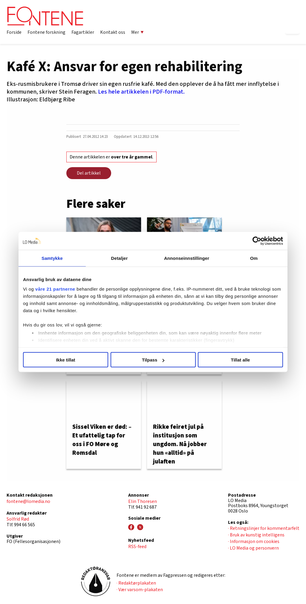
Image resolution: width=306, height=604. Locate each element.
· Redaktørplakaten (136, 583)
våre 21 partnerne (55, 288)
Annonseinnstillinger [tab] (186, 258)
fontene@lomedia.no (28, 501)
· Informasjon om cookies (253, 541)
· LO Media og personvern (253, 548)
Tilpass (153, 359)
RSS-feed (137, 546)
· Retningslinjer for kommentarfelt (263, 528)
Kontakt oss (112, 32)
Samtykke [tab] (52, 258)
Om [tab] (254, 258)
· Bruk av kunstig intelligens (256, 535)
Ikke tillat (65, 359)
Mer (137, 32)
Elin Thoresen (142, 501)
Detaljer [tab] (119, 258)
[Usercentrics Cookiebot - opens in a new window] (257, 241)
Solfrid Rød (18, 519)
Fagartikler (82, 32)
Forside (14, 32)
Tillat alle (240, 359)
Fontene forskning (46, 32)
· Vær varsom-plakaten (140, 589)
